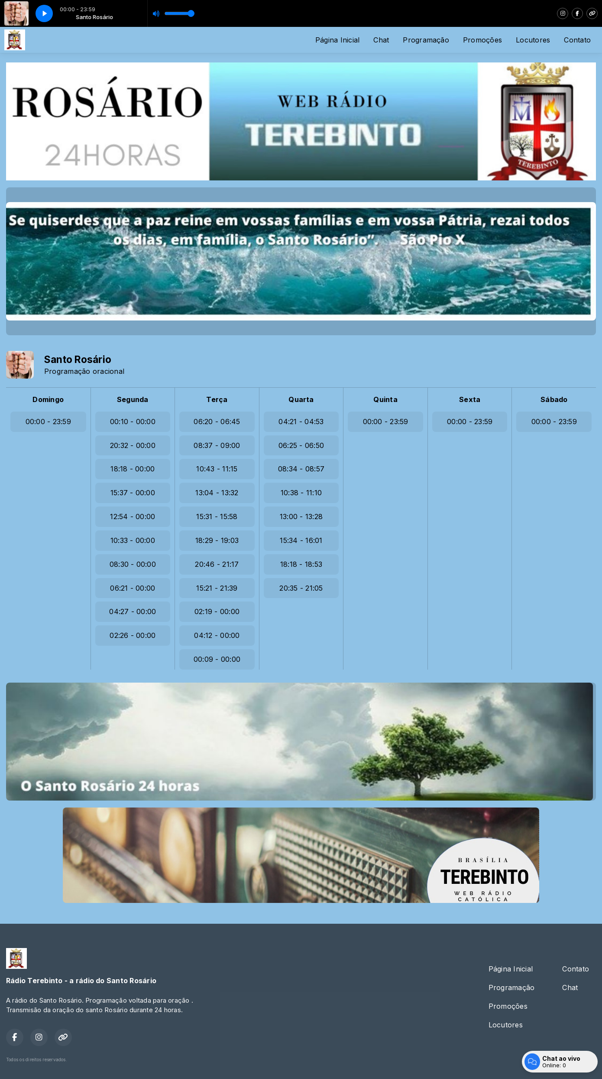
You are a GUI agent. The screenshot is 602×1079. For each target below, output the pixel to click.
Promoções (482, 40)
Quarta (301, 399)
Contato (577, 40)
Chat (381, 40)
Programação (426, 40)
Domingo (48, 399)
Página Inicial (337, 40)
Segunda (133, 399)
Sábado (554, 399)
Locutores (533, 40)
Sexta (469, 399)
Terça (216, 399)
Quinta (385, 399)
